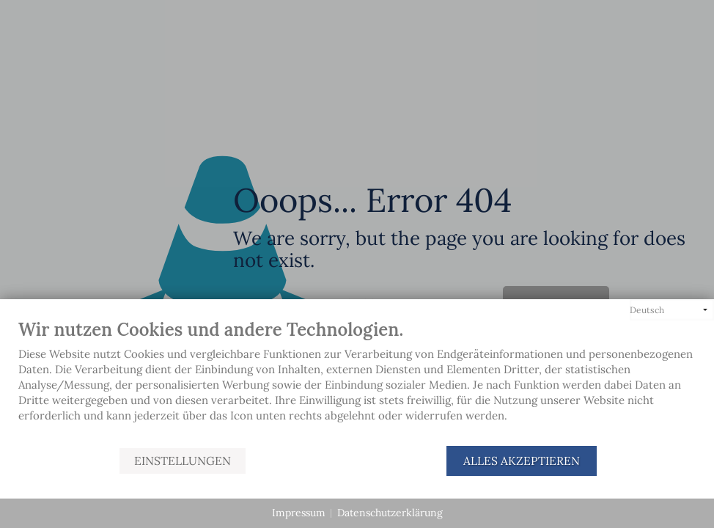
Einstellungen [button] (182, 460)
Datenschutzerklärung (390, 512)
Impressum (298, 512)
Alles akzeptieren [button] (521, 460)
